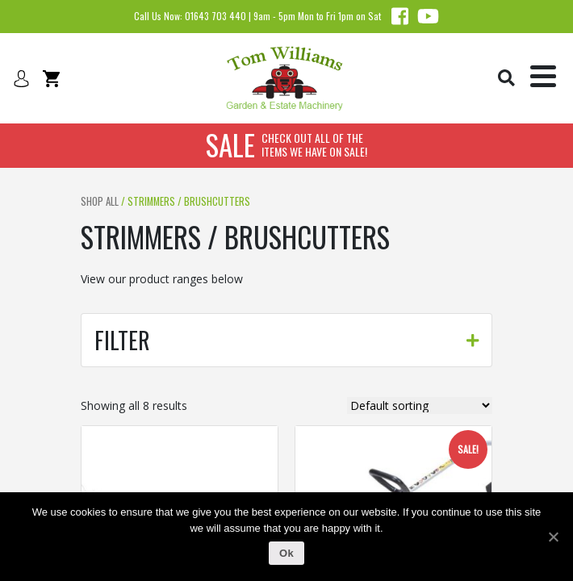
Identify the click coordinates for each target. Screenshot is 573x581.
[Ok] (553, 537)
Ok (286, 553)
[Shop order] (419, 405)
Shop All (100, 201)
